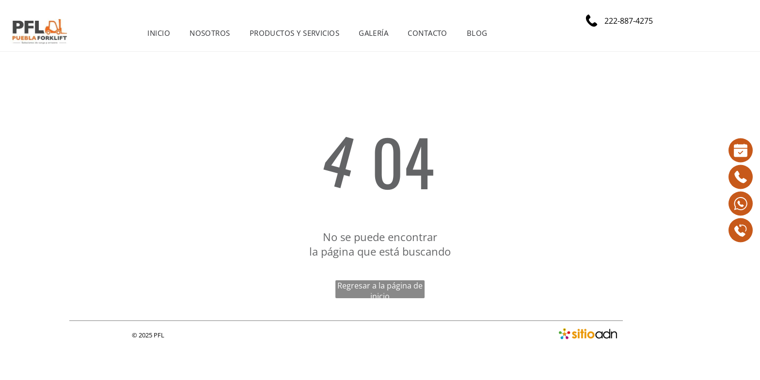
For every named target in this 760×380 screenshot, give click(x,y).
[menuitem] (159, 33)
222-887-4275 (627, 20)
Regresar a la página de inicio (380, 289)
